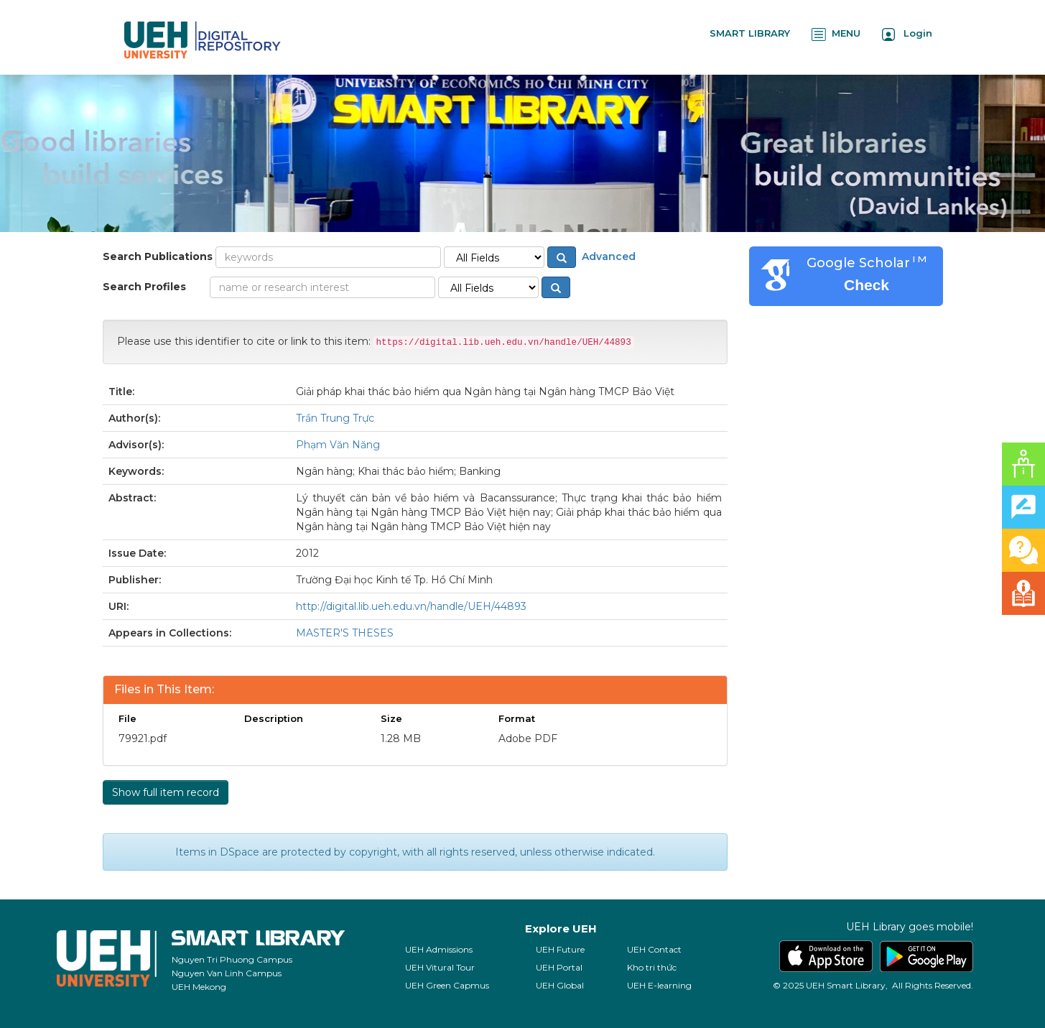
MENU (836, 34)
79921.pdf (143, 738)
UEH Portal (559, 967)
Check (866, 285)
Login (907, 34)
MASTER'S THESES (345, 632)
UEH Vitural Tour (440, 967)
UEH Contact (654, 949)
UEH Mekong (199, 986)
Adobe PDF (527, 738)
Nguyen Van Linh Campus (227, 973)
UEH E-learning (659, 985)
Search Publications (158, 256)
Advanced (607, 256)
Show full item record (165, 792)
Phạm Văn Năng (338, 444)
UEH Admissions (439, 949)
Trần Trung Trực (335, 418)
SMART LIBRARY (750, 33)
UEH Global (560, 985)
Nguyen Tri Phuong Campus (232, 959)
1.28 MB (401, 738)
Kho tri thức (652, 967)
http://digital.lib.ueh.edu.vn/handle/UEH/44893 (411, 606)
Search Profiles (144, 286)
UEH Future (560, 949)
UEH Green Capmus (447, 985)
